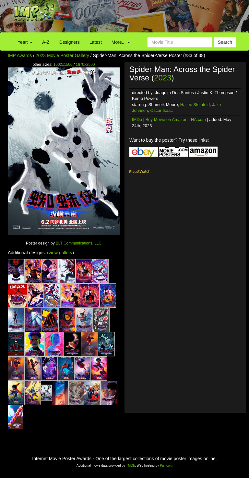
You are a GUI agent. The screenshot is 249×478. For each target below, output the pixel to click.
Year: (25, 42)
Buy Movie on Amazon (166, 119)
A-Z (46, 42)
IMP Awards (20, 55)
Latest (95, 42)
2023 (162, 77)
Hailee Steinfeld (195, 104)
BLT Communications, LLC (78, 243)
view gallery (60, 252)
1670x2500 (85, 64)
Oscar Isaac (161, 110)
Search (225, 42)
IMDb (137, 119)
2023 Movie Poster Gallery (62, 55)
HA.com (198, 119)
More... (121, 42)
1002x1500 (63, 64)
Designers (69, 42)
